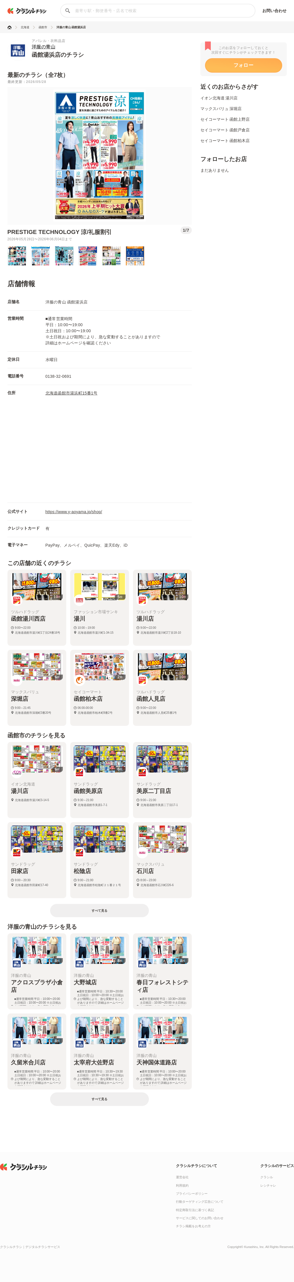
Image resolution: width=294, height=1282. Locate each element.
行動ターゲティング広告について (199, 1201)
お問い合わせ (274, 10)
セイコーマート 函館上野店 (225, 119)
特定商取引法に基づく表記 (195, 1210)
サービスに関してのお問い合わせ (199, 1218)
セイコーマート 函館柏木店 (225, 140)
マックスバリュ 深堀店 (221, 108)
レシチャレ (268, 1185)
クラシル (266, 1177)
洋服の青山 (44, 46)
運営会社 (182, 1177)
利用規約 (182, 1185)
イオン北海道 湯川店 (219, 98)
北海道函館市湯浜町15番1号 (71, 393)
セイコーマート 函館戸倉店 (225, 130)
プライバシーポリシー (192, 1193)
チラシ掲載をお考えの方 (193, 1226)
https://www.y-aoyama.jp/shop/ (73, 511)
